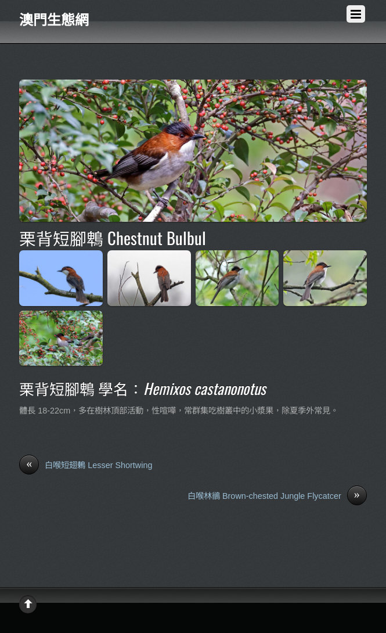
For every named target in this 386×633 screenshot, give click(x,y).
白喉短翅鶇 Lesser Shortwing (85, 465)
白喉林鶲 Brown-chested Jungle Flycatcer (277, 496)
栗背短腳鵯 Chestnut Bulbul (112, 237)
